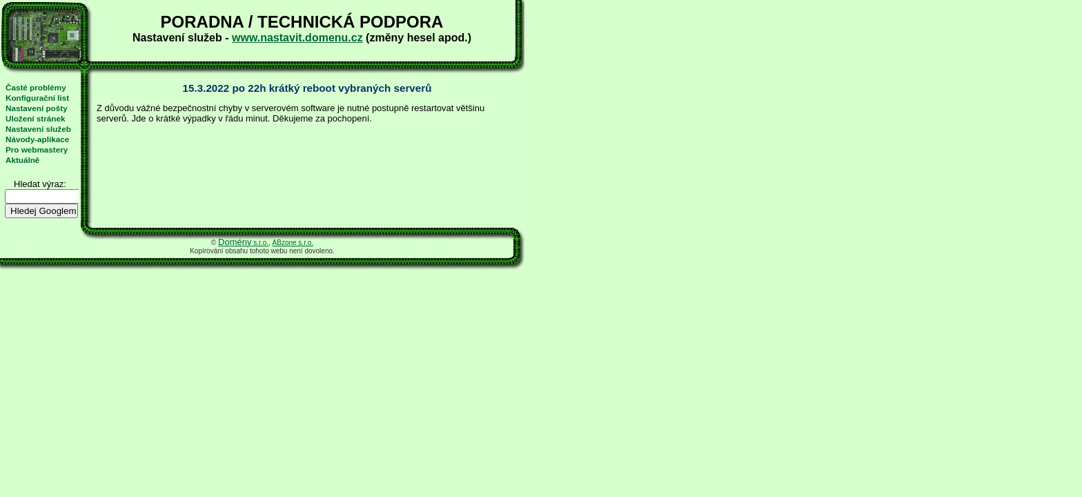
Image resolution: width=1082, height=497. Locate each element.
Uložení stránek (35, 118)
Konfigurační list (37, 97)
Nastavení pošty (37, 108)
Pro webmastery (37, 149)
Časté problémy (36, 87)
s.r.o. (243, 242)
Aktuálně (22, 159)
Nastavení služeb (38, 128)
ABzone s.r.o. (293, 242)
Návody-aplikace (37, 139)
